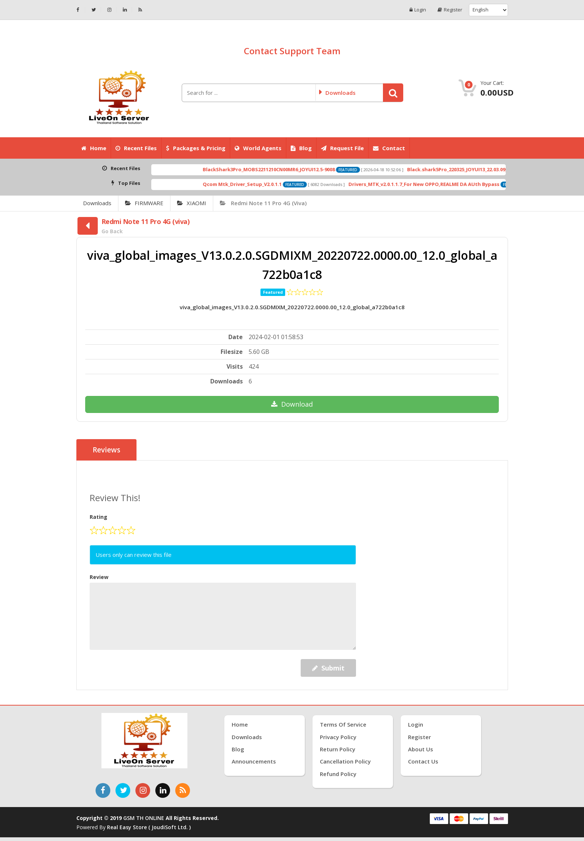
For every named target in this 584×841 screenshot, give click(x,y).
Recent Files (136, 148)
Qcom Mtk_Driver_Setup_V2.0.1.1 (264, 184)
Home (93, 148)
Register (450, 10)
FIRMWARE (144, 203)
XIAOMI (191, 203)
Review (99, 576)
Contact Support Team (292, 51)
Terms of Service (343, 724)
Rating (98, 516)
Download (292, 404)
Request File (342, 148)
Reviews (106, 450)
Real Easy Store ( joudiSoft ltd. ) (149, 827)
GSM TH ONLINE (143, 817)
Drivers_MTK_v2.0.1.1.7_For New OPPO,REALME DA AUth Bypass (446, 184)
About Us (420, 749)
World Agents (258, 148)
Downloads (97, 203)
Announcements (254, 761)
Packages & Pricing (195, 148)
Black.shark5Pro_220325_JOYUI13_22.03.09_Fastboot (491, 169)
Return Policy (337, 749)
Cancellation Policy (345, 761)
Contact (389, 148)
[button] (393, 92)
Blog (301, 148)
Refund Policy (338, 774)
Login (418, 10)
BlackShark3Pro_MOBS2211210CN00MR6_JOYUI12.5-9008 (291, 169)
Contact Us (423, 761)
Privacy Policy (338, 737)
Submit (328, 668)
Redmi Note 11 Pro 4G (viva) (263, 203)
